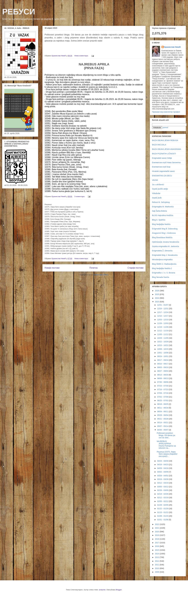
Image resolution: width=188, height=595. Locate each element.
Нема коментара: (81, 56)
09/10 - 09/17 (163, 364)
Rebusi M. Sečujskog (161, 202)
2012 (157, 561)
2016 (157, 546)
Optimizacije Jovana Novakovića (165, 242)
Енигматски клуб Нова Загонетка (166, 162)
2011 (157, 565)
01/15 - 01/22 (163, 512)
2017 (157, 543)
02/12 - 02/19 (163, 497)
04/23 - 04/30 (163, 461)
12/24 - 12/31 (163, 308)
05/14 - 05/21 (163, 422)
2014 (157, 554)
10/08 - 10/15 (163, 349)
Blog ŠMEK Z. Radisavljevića (164, 264)
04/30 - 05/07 (163, 430)
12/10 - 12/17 (163, 316)
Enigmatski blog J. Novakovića (165, 255)
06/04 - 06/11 (163, 411)
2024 (157, 298)
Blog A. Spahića (158, 220)
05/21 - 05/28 (163, 419)
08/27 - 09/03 (163, 371)
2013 (157, 557)
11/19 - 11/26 (163, 327)
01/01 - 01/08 (163, 520)
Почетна (93, 268)
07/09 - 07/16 (163, 393)
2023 (157, 302)
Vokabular (156, 193)
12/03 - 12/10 (163, 319)
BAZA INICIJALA (159, 145)
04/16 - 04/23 (163, 464)
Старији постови (135, 268)
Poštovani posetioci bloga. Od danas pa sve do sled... (166, 435)
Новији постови (52, 268)
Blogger (119, 590)
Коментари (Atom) (101, 275)
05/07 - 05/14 (163, 426)
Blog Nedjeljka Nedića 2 (162, 268)
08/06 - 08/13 (163, 378)
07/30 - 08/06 (163, 382)
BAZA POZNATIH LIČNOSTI (164, 154)
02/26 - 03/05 (163, 490)
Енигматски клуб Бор (161, 167)
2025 (157, 294)
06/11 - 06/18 (163, 408)
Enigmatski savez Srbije (162, 158)
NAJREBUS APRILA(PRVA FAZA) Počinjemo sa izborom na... (166, 444)
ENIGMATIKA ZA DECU (162, 176)
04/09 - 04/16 (163, 468)
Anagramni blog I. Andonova (164, 233)
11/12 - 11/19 (163, 331)
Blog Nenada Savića (160, 277)
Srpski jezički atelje (160, 189)
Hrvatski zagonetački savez (163, 171)
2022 (157, 524)
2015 (157, 550)
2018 (157, 539)
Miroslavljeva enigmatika (162, 259)
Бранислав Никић (172, 47)
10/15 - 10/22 (163, 345)
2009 (157, 572)
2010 (157, 568)
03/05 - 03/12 (163, 487)
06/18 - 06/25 (163, 404)
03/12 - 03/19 (163, 483)
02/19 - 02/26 (163, 494)
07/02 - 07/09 (163, 397)
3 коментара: (79, 196)
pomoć (165, 127)
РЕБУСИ (18, 11)
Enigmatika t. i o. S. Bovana (163, 273)
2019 (157, 535)
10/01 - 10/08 (163, 353)
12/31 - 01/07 (163, 305)
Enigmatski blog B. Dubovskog (165, 229)
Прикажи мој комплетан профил (166, 112)
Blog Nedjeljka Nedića (161, 224)
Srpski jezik (157, 198)
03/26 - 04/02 (163, 476)
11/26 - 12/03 (163, 323)
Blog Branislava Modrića (162, 237)
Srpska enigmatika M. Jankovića (165, 246)
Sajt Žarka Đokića (159, 211)
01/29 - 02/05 (163, 505)
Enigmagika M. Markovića (162, 207)
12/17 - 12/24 (163, 312)
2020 (157, 532)
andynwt (102, 590)
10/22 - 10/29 (163, 342)
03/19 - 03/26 (163, 479)
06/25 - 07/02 (163, 400)
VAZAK (155, 180)
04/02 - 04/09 (163, 472)
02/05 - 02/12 (163, 501)
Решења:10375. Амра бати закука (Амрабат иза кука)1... (167, 454)
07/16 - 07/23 (163, 389)
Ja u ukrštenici (158, 184)
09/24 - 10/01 (163, 356)
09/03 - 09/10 (163, 367)
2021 (157, 528)
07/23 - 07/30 (163, 386)
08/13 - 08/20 (163, 375)
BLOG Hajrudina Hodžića (162, 215)
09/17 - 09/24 (163, 360)
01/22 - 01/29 (163, 509)
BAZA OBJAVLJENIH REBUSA (165, 140)
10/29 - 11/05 (163, 338)
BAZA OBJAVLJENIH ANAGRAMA (166, 149)
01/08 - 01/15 (163, 516)
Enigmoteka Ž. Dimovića (162, 251)
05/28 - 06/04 (163, 415)
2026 (157, 291)
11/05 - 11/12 (163, 334)
